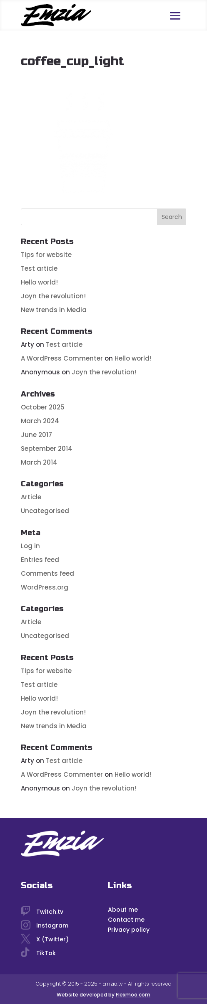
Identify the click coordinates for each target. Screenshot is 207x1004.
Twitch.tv (49, 911)
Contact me (126, 919)
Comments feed (47, 573)
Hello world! (39, 282)
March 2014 (39, 462)
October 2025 (43, 407)
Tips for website (46, 254)
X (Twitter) (52, 939)
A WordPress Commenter (62, 358)
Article (31, 497)
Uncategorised (45, 510)
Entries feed (40, 559)
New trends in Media (54, 309)
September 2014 (46, 448)
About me (123, 909)
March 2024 (40, 421)
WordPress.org (44, 587)
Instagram (52, 925)
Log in (30, 545)
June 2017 (36, 434)
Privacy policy (129, 929)
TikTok (46, 953)
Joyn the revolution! (53, 296)
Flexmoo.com (133, 994)
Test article (39, 268)
